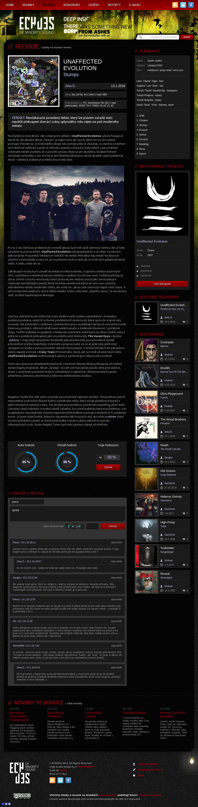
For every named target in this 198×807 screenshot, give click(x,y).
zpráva (67, 513)
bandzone (146, 275)
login (141, 775)
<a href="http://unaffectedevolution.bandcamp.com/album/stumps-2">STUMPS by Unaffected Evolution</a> (67, 305)
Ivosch (63, 770)
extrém (112, 416)
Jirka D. (70, 86)
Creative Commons (150, 795)
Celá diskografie (162, 284)
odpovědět (116, 542)
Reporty (114, 5)
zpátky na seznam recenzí (56, 47)
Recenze (49, 5)
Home (10, 5)
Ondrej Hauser (86, 766)
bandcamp (146, 270)
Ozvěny (94, 5)
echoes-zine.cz (108, 795)
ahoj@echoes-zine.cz (151, 769)
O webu (134, 5)
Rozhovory (72, 5)
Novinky (28, 5)
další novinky (74, 703)
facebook (145, 266)
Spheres (14, 340)
